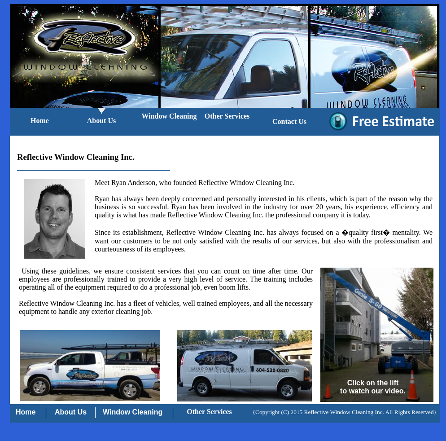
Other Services (227, 116)
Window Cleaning (169, 116)
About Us (101, 120)
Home (40, 120)
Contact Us (289, 121)
